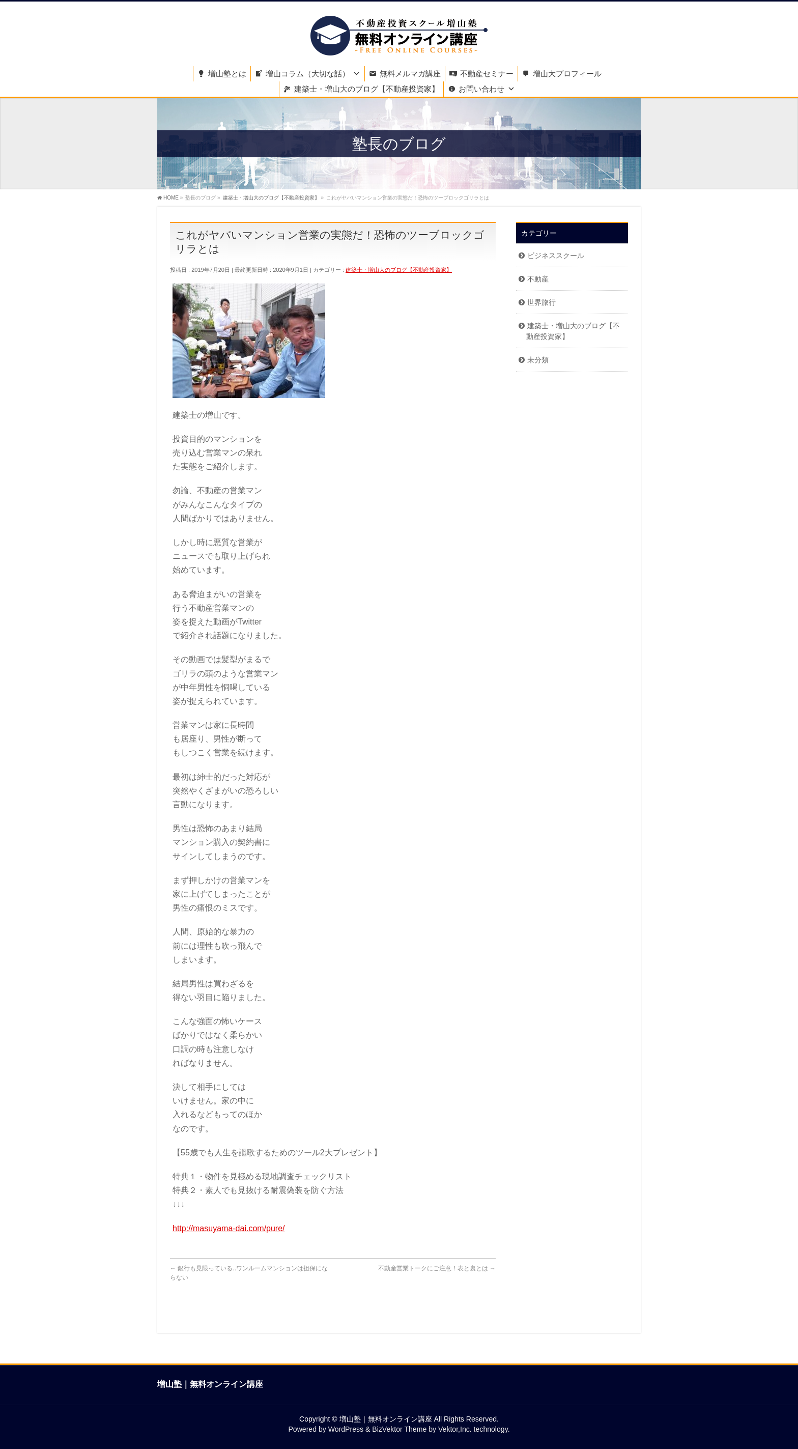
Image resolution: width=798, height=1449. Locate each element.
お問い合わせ (481, 88)
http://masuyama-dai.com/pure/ (229, 1228)
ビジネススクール (555, 255)
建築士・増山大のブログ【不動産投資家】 (366, 88)
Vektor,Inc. (455, 1429)
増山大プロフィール (567, 73)
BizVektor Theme (399, 1429)
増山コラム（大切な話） (308, 73)
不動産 (538, 279)
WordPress (345, 1429)
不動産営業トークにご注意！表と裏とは (437, 1268)
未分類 (538, 360)
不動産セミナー (487, 73)
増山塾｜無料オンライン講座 (385, 1419)
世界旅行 (541, 302)
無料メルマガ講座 (410, 73)
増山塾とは (227, 73)
